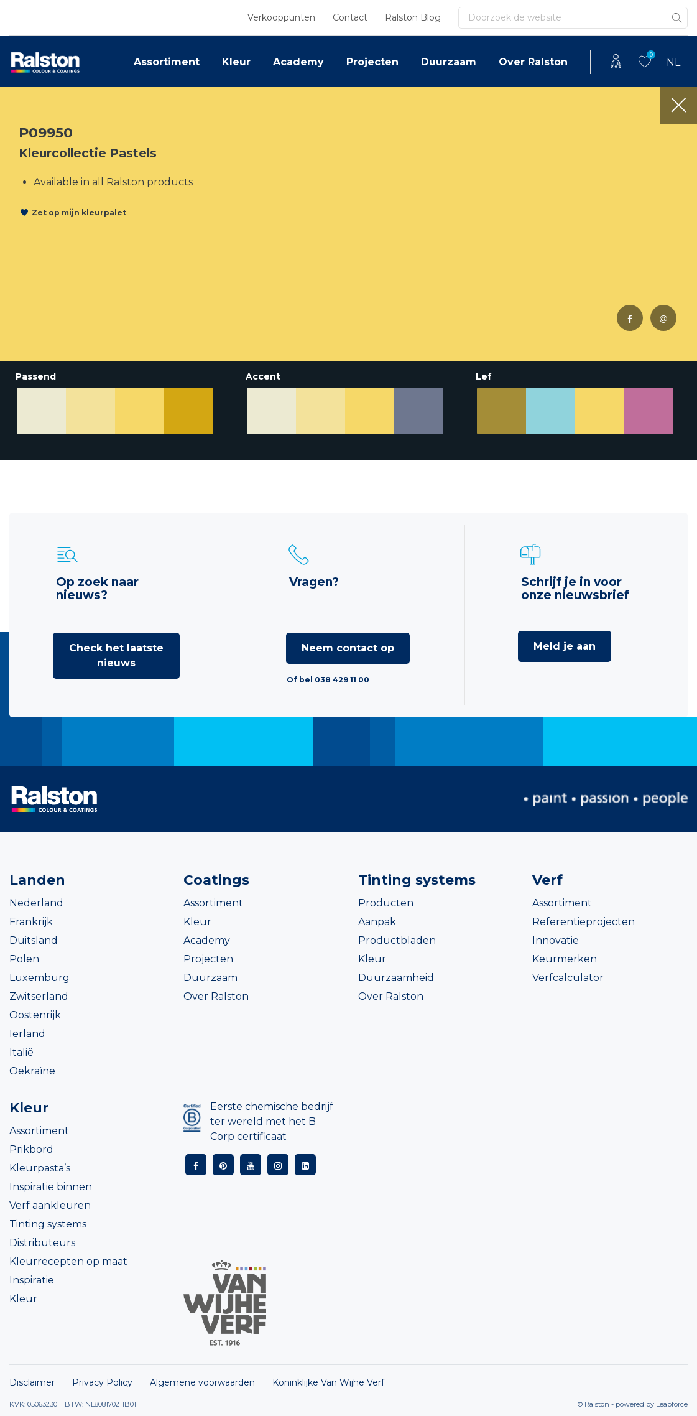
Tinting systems (47, 1224)
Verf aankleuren (50, 1205)
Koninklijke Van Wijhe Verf (328, 1382)
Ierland (27, 1034)
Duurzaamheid (396, 978)
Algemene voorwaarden (202, 1382)
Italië (21, 1052)
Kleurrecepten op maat (68, 1261)
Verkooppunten (281, 17)
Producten (385, 903)
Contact (350, 17)
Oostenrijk (35, 1015)
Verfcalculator (568, 978)
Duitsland (33, 940)
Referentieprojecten (583, 922)
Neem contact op (348, 648)
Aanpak (377, 922)
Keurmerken (564, 959)
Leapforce (672, 1404)
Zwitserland (38, 996)
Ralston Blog (413, 17)
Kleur (236, 62)
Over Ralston (533, 62)
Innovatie (555, 940)
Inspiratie (31, 1280)
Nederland (36, 903)
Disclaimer (32, 1382)
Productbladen (397, 940)
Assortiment (167, 62)
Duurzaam (448, 62)
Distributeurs (42, 1243)
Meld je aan (564, 646)
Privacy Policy (102, 1382)
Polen (24, 959)
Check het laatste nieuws (116, 655)
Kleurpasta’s (39, 1168)
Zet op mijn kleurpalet (79, 212)
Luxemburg (39, 978)
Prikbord (31, 1149)
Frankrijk (31, 922)
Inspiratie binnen (50, 1187)
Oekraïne (32, 1071)
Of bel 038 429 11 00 (328, 679)
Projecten (372, 62)
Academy (298, 62)
